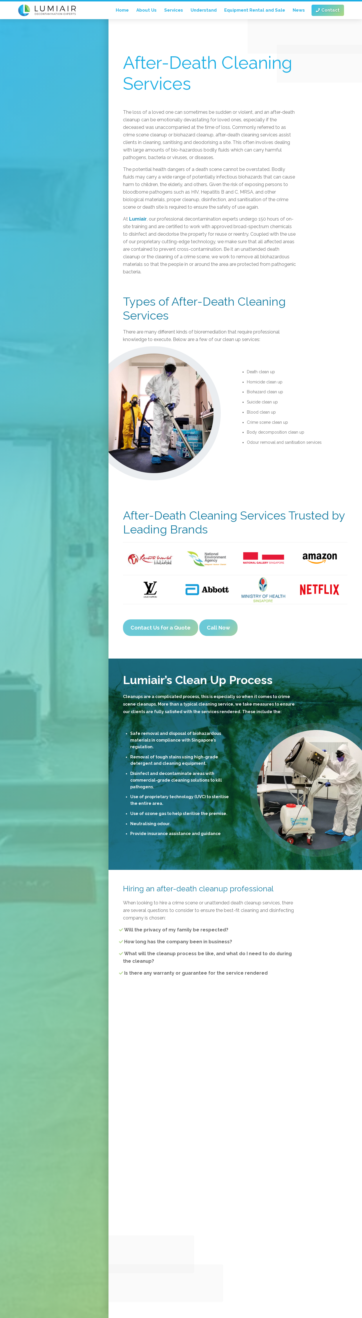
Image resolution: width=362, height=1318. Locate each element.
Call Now (218, 628)
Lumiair (138, 219)
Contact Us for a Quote (161, 628)
